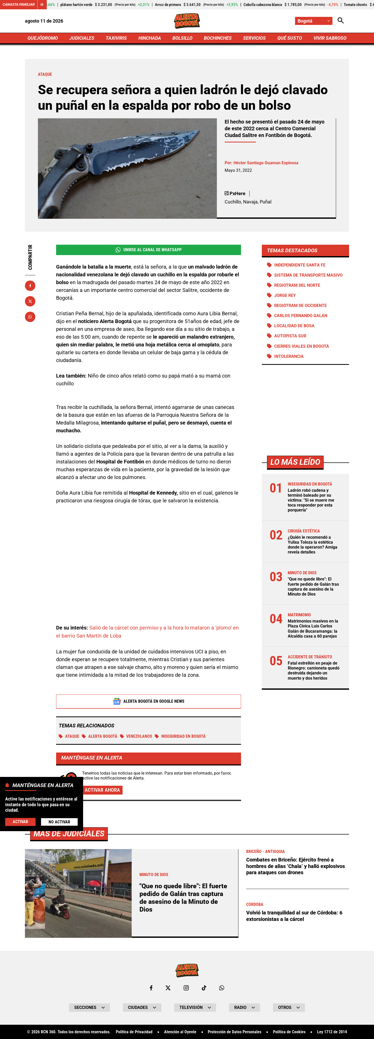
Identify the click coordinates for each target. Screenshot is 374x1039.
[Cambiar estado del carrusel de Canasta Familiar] (42, 4)
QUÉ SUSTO (289, 38)
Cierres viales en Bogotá (301, 346)
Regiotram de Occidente (300, 305)
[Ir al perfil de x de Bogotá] (168, 987)
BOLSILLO (182, 38)
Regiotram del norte (297, 285)
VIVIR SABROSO (329, 38)
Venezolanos (136, 736)
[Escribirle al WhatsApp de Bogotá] (221, 987)
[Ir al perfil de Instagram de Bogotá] (186, 987)
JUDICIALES (81, 38)
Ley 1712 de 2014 (332, 1032)
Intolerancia (289, 356)
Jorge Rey (285, 295)
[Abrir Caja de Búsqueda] (341, 21)
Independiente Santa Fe (299, 265)
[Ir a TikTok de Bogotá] (204, 987)
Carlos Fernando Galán (300, 315)
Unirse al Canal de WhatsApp (148, 249)
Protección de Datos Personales (234, 1032)
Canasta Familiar (19, 5)
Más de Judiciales (69, 833)
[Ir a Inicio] (187, 21)
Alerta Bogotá (99, 736)
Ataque (69, 736)
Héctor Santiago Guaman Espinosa (265, 162)
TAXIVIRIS (116, 38)
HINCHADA (149, 38)
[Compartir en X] (30, 301)
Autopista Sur (290, 336)
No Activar (59, 821)
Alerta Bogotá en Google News (149, 701)
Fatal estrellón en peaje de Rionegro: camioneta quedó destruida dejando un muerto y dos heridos (313, 671)
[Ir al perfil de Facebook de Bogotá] (151, 987)
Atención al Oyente (180, 1032)
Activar (20, 821)
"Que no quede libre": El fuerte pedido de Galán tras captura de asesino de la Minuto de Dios (313, 587)
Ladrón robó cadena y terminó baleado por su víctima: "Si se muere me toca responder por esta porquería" (311, 500)
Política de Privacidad (134, 1032)
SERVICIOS (254, 38)
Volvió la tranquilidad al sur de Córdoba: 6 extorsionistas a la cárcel (294, 915)
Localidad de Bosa (294, 326)
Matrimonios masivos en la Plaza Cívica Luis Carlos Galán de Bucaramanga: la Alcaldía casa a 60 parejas (313, 629)
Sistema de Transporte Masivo (308, 275)
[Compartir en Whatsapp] (30, 317)
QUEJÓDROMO (43, 38)
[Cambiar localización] (313, 21)
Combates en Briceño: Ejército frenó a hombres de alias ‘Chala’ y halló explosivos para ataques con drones (295, 865)
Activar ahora (102, 790)
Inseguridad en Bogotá (180, 736)
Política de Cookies (289, 1032)
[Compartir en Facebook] (30, 286)
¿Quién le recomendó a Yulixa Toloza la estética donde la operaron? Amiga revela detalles (312, 545)
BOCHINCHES (218, 38)
